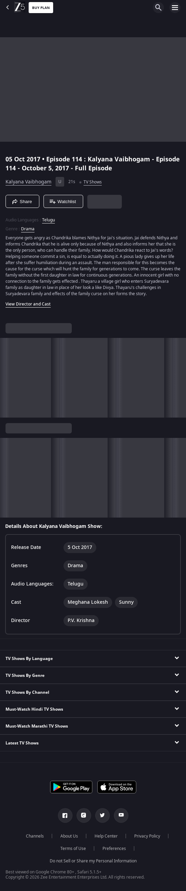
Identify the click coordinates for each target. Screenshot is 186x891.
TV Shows (93, 182)
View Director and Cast (28, 304)
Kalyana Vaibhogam (28, 182)
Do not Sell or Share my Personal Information (93, 861)
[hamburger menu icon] (174, 7)
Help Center (106, 836)
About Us (69, 836)
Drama (28, 229)
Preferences (114, 848)
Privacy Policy (147, 836)
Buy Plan (41, 7)
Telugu (48, 220)
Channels (35, 836)
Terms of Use (73, 848)
